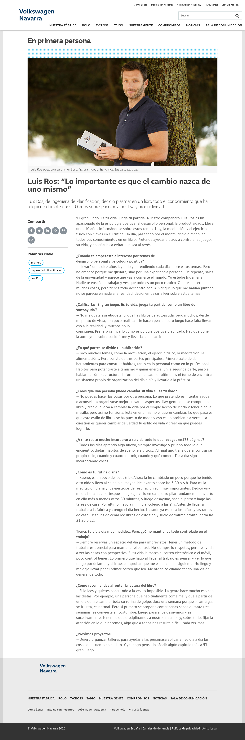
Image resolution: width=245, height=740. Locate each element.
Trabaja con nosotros (162, 4)
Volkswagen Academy (189, 4)
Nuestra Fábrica (63, 25)
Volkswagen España (127, 728)
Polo (86, 25)
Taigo (118, 25)
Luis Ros (36, 278)
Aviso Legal (209, 728)
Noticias (193, 25)
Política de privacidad (186, 728)
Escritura (36, 262)
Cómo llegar (140, 4)
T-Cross (102, 25)
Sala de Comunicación (224, 25)
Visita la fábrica (230, 4)
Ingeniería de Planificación (46, 270)
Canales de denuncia (155, 728)
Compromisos (169, 25)
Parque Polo (211, 4)
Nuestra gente (141, 25)
